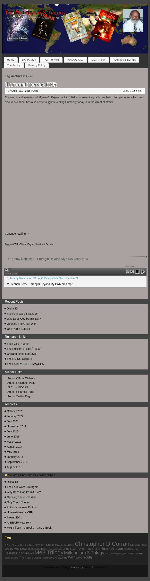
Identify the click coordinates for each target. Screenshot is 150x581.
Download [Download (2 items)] (26, 548)
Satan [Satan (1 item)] (7, 558)
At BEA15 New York (19, 522)
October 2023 (15, 411)
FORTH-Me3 (51, 59)
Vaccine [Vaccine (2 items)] (62, 557)
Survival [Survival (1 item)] (14, 558)
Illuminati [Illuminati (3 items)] (107, 549)
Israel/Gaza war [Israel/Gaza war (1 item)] (131, 549)
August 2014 (14, 446)
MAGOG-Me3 (75, 59)
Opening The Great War (21, 323)
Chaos (22, 244)
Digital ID (12, 308)
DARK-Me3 (29, 59)
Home (10, 59)
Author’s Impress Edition (22, 507)
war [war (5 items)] (71, 557)
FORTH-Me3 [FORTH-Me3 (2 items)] (85, 548)
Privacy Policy (36, 65)
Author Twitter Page (19, 396)
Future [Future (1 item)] (97, 549)
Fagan (30, 244)
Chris (14, 91)
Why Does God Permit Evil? (24, 318)
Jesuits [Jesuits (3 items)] (10, 553)
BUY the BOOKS (17, 387)
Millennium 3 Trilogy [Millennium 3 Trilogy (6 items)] (84, 552)
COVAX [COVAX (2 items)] (135, 544)
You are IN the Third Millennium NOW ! (31, 475)
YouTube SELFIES (124, 59)
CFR (15, 244)
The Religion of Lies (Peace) (24, 348)
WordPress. (100, 567)
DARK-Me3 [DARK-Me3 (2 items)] (12, 548)
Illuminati (40, 244)
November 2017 (16, 426)
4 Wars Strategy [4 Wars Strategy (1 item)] (12, 545)
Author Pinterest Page (20, 391)
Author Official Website (21, 378)
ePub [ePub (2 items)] (66, 548)
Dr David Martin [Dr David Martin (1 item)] (41, 549)
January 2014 (15, 456)
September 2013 (17, 462)
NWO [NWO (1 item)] (107, 553)
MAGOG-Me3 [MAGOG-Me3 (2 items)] (25, 553)
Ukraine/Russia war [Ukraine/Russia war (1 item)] (43, 558)
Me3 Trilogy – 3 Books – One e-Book (29, 527)
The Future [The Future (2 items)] (26, 557)
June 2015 (13, 436)
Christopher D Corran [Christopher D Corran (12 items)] (102, 544)
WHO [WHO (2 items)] (79, 557)
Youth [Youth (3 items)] (87, 557)
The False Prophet (18, 343)
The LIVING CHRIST (19, 358)
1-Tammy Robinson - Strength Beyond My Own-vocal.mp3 (42, 278)
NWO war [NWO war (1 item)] (115, 553)
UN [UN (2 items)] (55, 557)
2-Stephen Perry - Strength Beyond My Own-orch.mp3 (40, 284)
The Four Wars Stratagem (22, 313)
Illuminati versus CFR (31, 84)
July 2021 (13, 421)
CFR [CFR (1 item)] (43, 545)
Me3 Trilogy (98, 59)
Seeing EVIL (14, 517)
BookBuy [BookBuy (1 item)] (24, 545)
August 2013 (14, 467)
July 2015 (13, 431)
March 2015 (14, 441)
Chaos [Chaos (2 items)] (50, 544)
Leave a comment (132, 90)
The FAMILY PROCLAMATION (25, 364)
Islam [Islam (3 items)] (119, 549)
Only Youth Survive (18, 328)
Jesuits (49, 244)
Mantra (87, 567)
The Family (14, 65)
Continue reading (17, 233)
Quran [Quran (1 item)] (123, 553)
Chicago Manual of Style (22, 353)
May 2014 (13, 451)
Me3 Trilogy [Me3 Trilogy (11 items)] (49, 552)
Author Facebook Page (21, 382)
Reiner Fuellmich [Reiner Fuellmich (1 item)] (134, 553)
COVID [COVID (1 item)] (144, 545)
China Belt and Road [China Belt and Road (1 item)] (64, 545)
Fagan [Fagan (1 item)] (73, 549)
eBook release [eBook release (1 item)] (55, 549)
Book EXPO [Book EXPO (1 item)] (34, 545)
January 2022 (15, 416)
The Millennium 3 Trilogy (35, 12)
